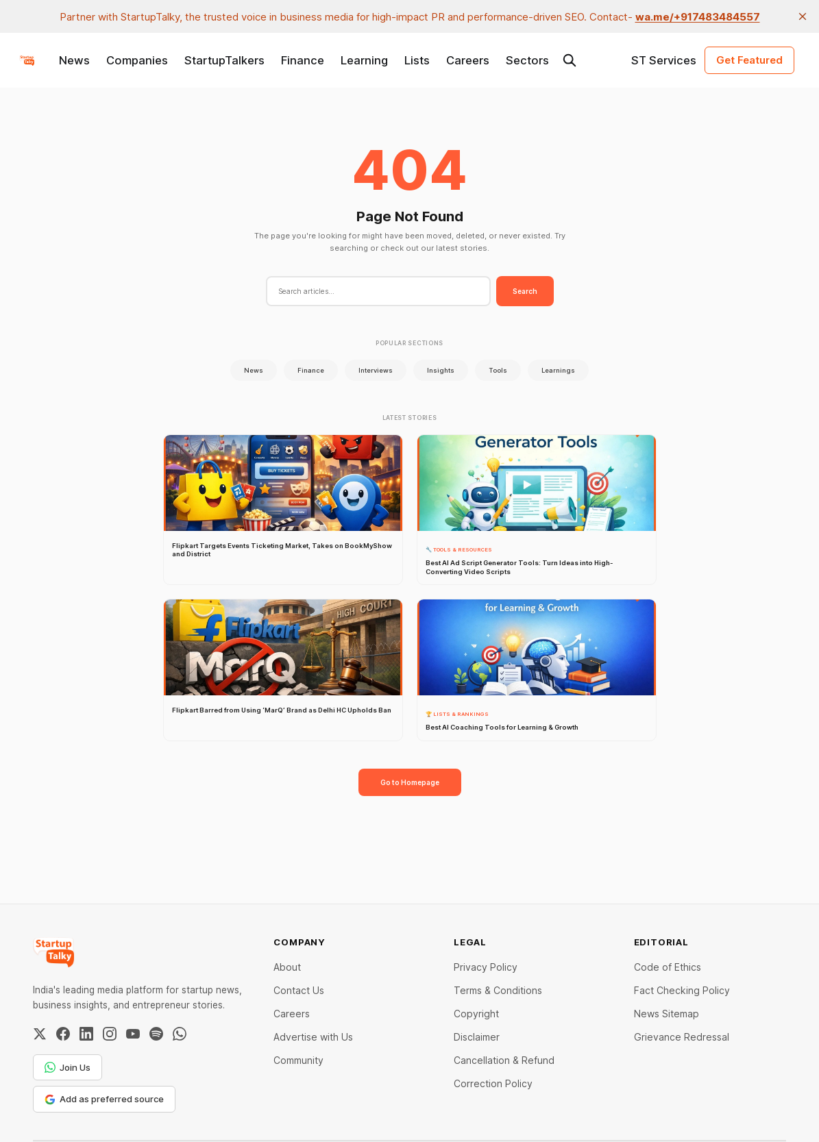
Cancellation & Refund (504, 1060)
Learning (364, 60)
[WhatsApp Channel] (179, 1034)
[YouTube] (133, 1034)
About (287, 967)
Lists (417, 60)
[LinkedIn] (86, 1034)
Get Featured (749, 59)
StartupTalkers (224, 60)
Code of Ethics (667, 967)
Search (525, 291)
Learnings (558, 370)
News (74, 60)
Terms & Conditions (498, 990)
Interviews (375, 370)
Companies (137, 60)
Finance (302, 60)
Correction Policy (493, 1083)
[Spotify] (156, 1034)
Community (298, 1060)
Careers (467, 60)
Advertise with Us (313, 1037)
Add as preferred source (104, 1098)
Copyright (476, 1013)
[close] (803, 16)
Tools (498, 370)
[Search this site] (569, 60)
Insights (440, 370)
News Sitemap (666, 1013)
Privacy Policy (485, 967)
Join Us (67, 1067)
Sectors (527, 60)
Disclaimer (477, 1037)
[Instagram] (110, 1034)
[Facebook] (63, 1034)
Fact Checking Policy (682, 990)
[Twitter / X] (40, 1034)
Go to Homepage (409, 782)
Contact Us (298, 990)
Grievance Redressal (681, 1037)
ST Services (663, 60)
